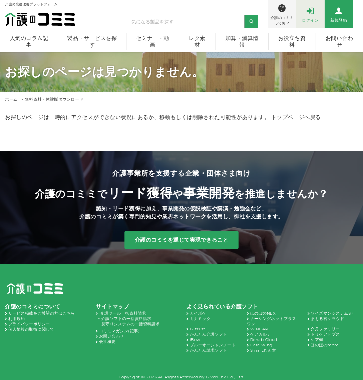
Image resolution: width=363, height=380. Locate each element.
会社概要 (107, 339)
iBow (194, 337)
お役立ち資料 (292, 41)
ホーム (11, 99)
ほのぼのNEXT (264, 312)
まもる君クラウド (327, 317)
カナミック (200, 317)
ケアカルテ (260, 332)
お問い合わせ (111, 334)
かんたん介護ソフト (209, 332)
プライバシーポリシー (29, 322)
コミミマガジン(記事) (119, 329)
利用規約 (16, 317)
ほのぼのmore (324, 342)
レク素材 (197, 41)
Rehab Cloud (263, 337)
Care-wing (260, 342)
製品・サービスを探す (92, 41)
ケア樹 (317, 337)
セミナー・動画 (152, 41)
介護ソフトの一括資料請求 (126, 317)
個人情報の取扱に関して (31, 327)
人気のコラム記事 (29, 41)
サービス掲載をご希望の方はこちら (41, 312)
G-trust (196, 327)
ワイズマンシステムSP (332, 312)
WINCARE (260, 327)
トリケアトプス (325, 332)
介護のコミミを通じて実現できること (182, 239)
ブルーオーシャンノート (213, 342)
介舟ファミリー (325, 327)
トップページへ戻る (296, 117)
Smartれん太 (262, 347)
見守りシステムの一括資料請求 (130, 322)
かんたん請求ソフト (209, 347)
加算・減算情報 (242, 41)
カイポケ (198, 312)
